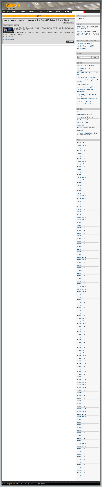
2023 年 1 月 (80, 174)
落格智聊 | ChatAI (81, 31)
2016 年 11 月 (80, 321)
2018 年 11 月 (80, 257)
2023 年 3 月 (80, 172)
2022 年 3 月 (80, 188)
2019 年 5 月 (80, 246)
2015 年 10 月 (80, 355)
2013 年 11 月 (80, 414)
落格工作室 (6, 12)
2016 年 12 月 (80, 318)
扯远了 (79, 111)
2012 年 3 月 (80, 462)
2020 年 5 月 (80, 227)
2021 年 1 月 (80, 214)
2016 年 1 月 (80, 347)
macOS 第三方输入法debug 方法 (86, 65)
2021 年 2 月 (80, 212)
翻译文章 (16, 25)
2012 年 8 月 (80, 451)
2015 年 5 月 (80, 369)
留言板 (58, 12)
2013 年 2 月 (80, 438)
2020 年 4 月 (80, 230)
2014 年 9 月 (80, 390)
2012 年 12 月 (80, 443)
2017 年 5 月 (80, 305)
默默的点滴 (80, 114)
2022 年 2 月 (80, 190)
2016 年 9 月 (80, 326)
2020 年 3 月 (80, 233)
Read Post (70, 41)
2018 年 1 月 (80, 283)
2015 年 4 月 (80, 371)
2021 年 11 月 (80, 198)
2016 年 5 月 (80, 337)
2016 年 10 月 (80, 323)
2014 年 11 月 (80, 385)
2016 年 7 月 (80, 331)
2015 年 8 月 (80, 361)
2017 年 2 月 (80, 313)
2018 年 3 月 (80, 278)
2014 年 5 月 (80, 398)
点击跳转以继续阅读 (8, 39)
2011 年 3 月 (80, 475)
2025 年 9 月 (80, 148)
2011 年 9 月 (80, 470)
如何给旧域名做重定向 (83, 84)
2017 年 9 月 (80, 294)
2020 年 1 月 (80, 236)
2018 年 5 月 (80, 273)
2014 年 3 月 (80, 403)
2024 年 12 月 (80, 161)
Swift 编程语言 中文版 (83, 133)
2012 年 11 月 (80, 446)
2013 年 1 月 (80, 440)
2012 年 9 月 (80, 448)
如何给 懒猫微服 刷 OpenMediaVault (86, 77)
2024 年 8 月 (80, 166)
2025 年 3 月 (80, 153)
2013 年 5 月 (80, 430)
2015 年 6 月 (80, 366)
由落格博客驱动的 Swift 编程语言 (85, 46)
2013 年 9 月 (80, 419)
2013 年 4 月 (80, 432)
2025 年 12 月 (80, 142)
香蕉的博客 (80, 130)
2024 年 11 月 (80, 164)
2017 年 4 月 (80, 307)
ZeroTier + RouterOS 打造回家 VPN (86, 87)
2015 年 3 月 (80, 374)
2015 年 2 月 (80, 377)
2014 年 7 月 (80, 392)
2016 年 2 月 (80, 345)
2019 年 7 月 (80, 241)
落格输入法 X (80, 34)
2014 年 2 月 (80, 406)
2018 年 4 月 (80, 275)
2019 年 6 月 (80, 243)
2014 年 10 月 (80, 387)
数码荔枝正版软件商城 (83, 27)
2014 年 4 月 (80, 401)
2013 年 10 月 (80, 416)
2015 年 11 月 (80, 353)
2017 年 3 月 (80, 310)
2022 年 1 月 (80, 193)
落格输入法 (80, 122)
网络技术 (32, 12)
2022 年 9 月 (80, 182)
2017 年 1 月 (80, 315)
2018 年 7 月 (80, 267)
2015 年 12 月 (80, 350)
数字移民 (79, 117)
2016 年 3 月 (80, 342)
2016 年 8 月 (80, 329)
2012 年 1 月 (80, 467)
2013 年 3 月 (80, 435)
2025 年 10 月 (80, 145)
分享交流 (14, 12)
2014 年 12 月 (80, 382)
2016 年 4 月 (80, 339)
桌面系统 (49, 12)
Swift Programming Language (85, 119)
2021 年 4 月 (80, 206)
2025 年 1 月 (80, 158)
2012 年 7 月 (80, 454)
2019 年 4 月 (80, 249)
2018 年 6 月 (80, 270)
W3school (79, 127)
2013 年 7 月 (80, 424)
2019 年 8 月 (80, 238)
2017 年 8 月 (80, 297)
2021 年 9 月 (80, 201)
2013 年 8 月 (80, 422)
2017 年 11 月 (80, 289)
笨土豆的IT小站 (81, 125)
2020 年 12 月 (80, 217)
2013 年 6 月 (80, 427)
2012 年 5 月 (80, 456)
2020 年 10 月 (80, 220)
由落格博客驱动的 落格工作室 (85, 43)
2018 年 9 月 (80, 262)
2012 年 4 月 (80, 459)
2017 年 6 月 (80, 302)
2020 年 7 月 (80, 222)
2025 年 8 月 (80, 150)
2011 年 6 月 (80, 472)
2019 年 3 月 (80, 251)
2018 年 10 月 (80, 259)
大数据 (40, 12)
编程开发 (23, 12)
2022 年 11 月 (80, 177)
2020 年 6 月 (80, 225)
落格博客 (13, 5)
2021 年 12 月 (80, 196)
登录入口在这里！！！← (83, 48)
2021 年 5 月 (80, 204)
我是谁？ (66, 12)
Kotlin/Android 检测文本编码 (84, 104)
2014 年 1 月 (80, 408)
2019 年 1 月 (80, 254)
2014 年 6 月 (80, 395)
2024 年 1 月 (80, 169)
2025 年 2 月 (80, 156)
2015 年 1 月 (80, 379)
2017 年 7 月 (80, 299)
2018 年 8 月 (80, 265)
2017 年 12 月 (80, 286)
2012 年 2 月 (80, 464)
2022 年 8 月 (80, 185)
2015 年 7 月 (80, 363)
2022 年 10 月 (80, 180)
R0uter (11, 25)
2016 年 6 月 (80, 334)
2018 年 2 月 (80, 281)
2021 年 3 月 (80, 209)
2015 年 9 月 (80, 358)
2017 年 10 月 (80, 291)
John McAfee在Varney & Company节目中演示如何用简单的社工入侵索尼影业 (36, 20)
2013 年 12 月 (80, 411)
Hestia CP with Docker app (84, 101)
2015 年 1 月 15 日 (69, 22)
